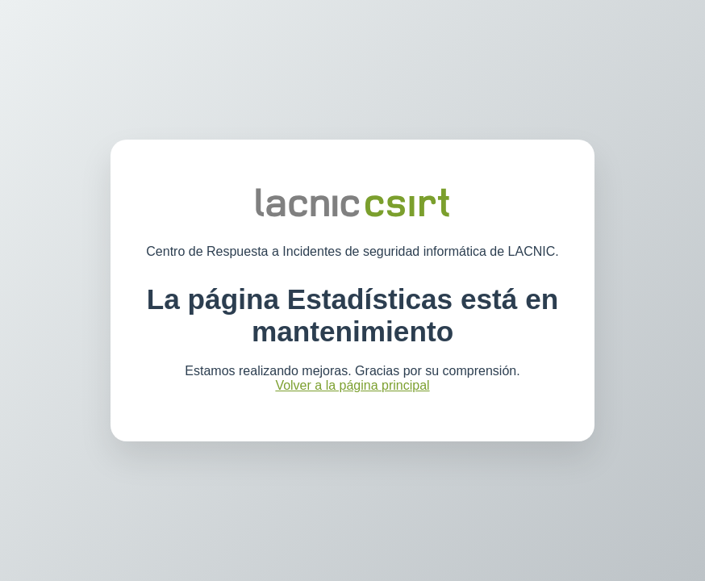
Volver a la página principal (352, 385)
